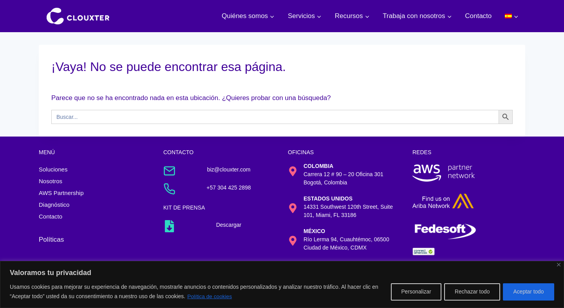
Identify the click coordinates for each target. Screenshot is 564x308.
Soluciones (53, 169)
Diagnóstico (54, 204)
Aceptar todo (527, 292)
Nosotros (50, 181)
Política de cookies (218, 296)
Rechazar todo (468, 292)
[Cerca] (558, 265)
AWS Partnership (61, 193)
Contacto (478, 16)
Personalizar (409, 292)
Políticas (51, 239)
